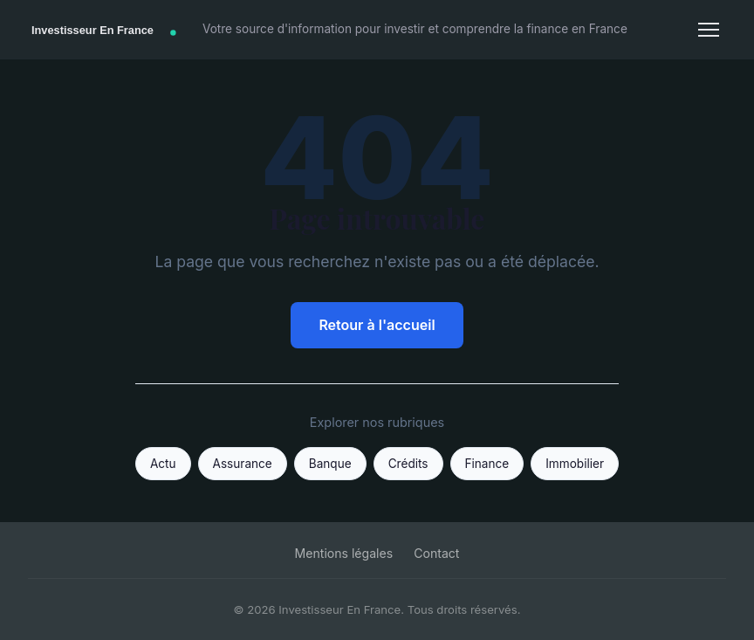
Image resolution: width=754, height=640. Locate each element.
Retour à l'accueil (377, 325)
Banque (330, 464)
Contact (436, 553)
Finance (487, 464)
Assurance (242, 464)
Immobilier (574, 464)
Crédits (408, 464)
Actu (163, 464)
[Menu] (708, 30)
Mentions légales (344, 553)
